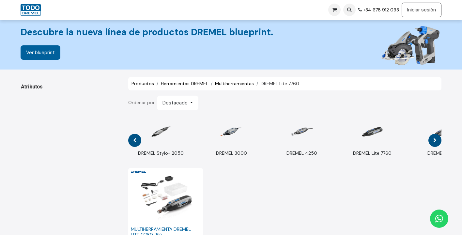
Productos (142, 83)
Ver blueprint (40, 52)
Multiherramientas (234, 83)
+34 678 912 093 (380, 10)
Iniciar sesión (421, 10)
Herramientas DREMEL (184, 83)
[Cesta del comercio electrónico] (334, 10)
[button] (349, 10)
